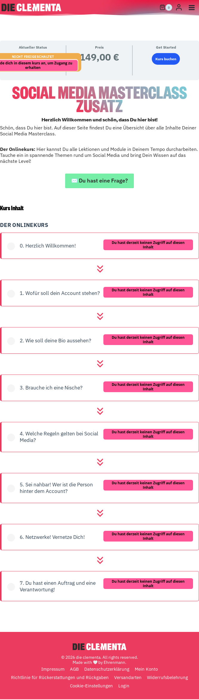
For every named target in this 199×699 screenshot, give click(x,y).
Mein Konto (146, 669)
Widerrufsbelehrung (167, 677)
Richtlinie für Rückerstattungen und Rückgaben (60, 677)
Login (123, 686)
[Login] (179, 8)
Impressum (53, 669)
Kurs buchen (165, 59)
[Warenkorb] (166, 7)
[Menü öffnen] (192, 7)
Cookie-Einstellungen (91, 686)
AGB (74, 669)
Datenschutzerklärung (106, 669)
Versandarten (128, 677)
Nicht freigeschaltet (33, 57)
